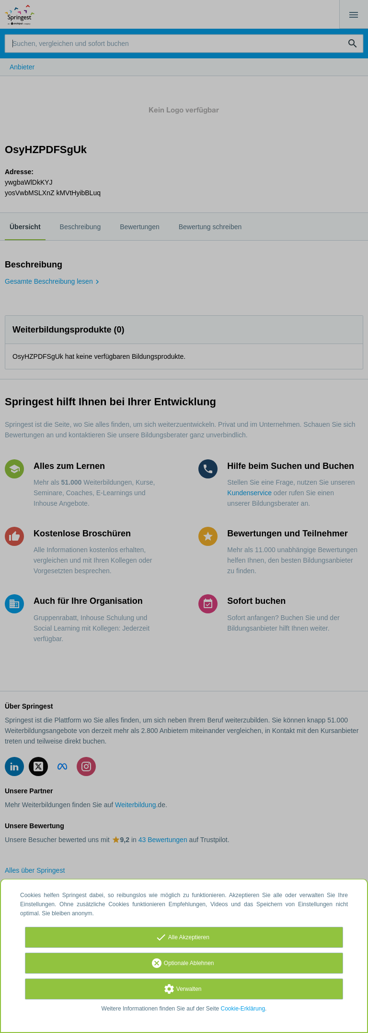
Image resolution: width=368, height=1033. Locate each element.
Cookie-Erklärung (243, 1008)
